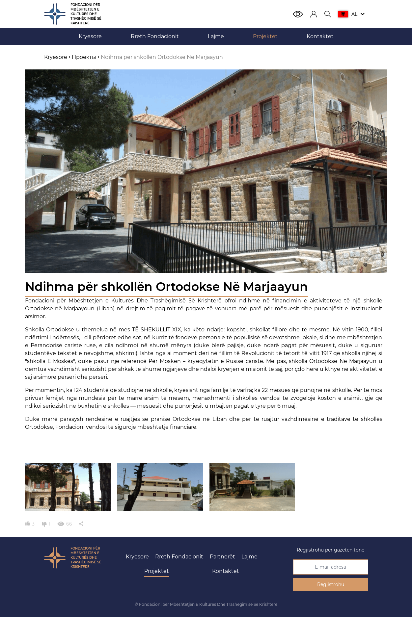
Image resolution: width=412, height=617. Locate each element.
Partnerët (222, 556)
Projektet (156, 571)
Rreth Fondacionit (179, 556)
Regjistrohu (330, 584)
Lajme (249, 556)
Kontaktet (225, 571)
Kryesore (137, 556)
